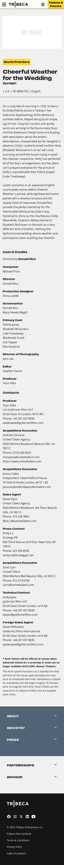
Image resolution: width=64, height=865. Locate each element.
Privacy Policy (14, 846)
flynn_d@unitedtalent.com (20, 521)
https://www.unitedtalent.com (22, 461)
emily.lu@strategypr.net (18, 555)
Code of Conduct (16, 853)
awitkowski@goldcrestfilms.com (23, 423)
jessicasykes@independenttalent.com (27, 487)
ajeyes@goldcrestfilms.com (20, 614)
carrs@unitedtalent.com (18, 585)
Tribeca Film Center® (19, 833)
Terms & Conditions (18, 840)
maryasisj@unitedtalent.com (21, 457)
